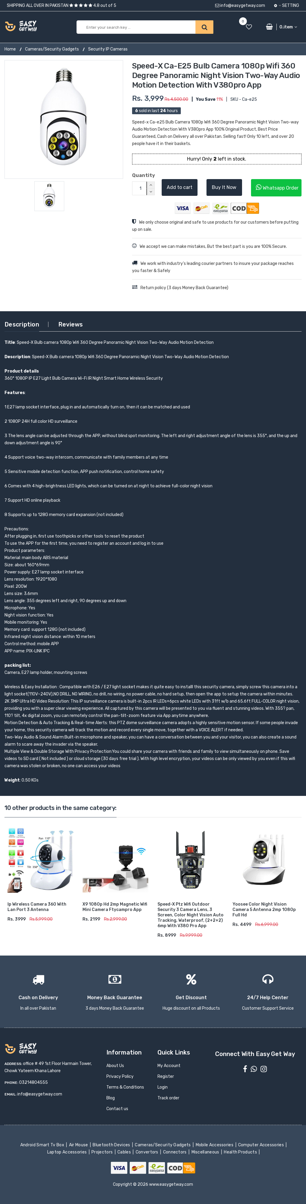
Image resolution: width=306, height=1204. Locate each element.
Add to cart (179, 187)
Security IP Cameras (108, 49)
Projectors (103, 1152)
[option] (63, 119)
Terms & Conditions (125, 1087)
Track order (168, 1098)
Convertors (147, 1152)
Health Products (241, 1152)
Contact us (117, 1108)
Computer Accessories (261, 1144)
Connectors (175, 1152)
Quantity (142, 175)
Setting (286, 5)
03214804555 (33, 1082)
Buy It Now (224, 187)
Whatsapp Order (277, 187)
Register (165, 1076)
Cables (125, 1152)
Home (10, 49)
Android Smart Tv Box (42, 1144)
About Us (115, 1065)
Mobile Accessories (215, 1144)
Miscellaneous (205, 1152)
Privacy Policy (120, 1076)
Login (162, 1087)
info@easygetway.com (240, 5)
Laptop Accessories (67, 1152)
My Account (168, 1065)
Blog (110, 1098)
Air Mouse (79, 1144)
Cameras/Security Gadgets (52, 49)
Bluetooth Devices (112, 1144)
